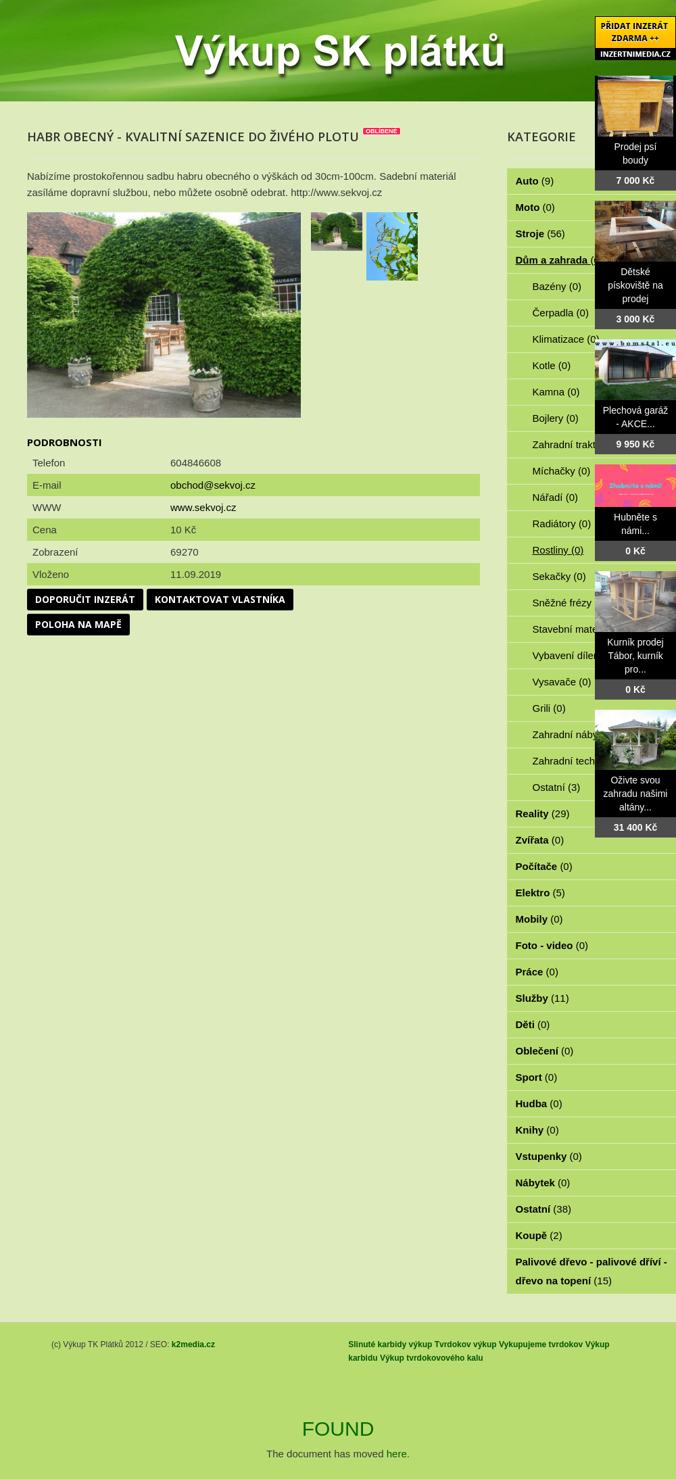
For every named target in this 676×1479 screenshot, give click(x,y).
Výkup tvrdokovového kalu (431, 1358)
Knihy (537, 1130)
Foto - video (552, 945)
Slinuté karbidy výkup (390, 1344)
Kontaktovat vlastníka (220, 599)
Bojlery (556, 418)
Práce (537, 971)
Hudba (539, 1103)
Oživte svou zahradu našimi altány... (636, 794)
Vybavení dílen (573, 655)
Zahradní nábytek (580, 734)
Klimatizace (566, 339)
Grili (549, 708)
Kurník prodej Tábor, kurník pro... (635, 656)
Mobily (539, 919)
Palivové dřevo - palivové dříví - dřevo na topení (591, 1271)
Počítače (544, 866)
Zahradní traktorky (581, 444)
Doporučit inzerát (85, 599)
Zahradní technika (581, 761)
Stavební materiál (580, 629)
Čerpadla (561, 312)
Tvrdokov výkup (466, 1344)
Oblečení (545, 1051)
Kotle (552, 365)
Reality (543, 813)
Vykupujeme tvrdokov (541, 1344)
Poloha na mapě (78, 624)
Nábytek (543, 1182)
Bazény (557, 286)
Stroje (540, 233)
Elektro (540, 892)
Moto (535, 207)
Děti (533, 1024)
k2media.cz (193, 1344)
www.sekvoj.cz (203, 507)
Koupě (539, 1235)
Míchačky (562, 471)
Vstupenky (549, 1156)
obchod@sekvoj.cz (213, 485)
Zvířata (540, 840)
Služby (542, 998)
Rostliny (558, 550)
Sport (537, 1077)
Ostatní (557, 787)
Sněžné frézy (570, 602)
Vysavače (562, 681)
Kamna (556, 391)
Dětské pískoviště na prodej (635, 285)
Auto (535, 181)
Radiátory (562, 523)
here (397, 1453)
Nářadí (556, 497)
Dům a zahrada (559, 260)
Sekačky (559, 576)
